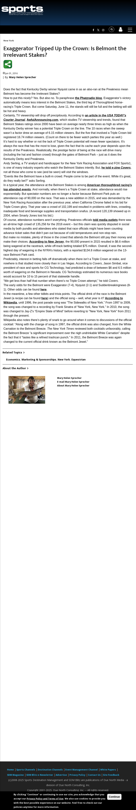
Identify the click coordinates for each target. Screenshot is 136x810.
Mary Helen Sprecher (22, 77)
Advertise (61, 774)
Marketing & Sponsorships (39, 359)
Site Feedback (111, 774)
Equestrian (78, 359)
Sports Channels (25, 769)
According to (46, 241)
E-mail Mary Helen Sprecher (73, 382)
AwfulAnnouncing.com (42, 119)
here (43, 289)
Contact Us (94, 774)
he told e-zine (116, 167)
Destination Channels (50, 769)
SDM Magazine (15, 774)
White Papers (108, 769)
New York (8, 41)
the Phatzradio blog (88, 98)
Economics (13, 359)
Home (10, 769)
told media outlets (105, 219)
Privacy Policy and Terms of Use (45, 798)
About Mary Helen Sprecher (73, 386)
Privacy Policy (77, 774)
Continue (114, 796)
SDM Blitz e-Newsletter (39, 774)
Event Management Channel (81, 769)
